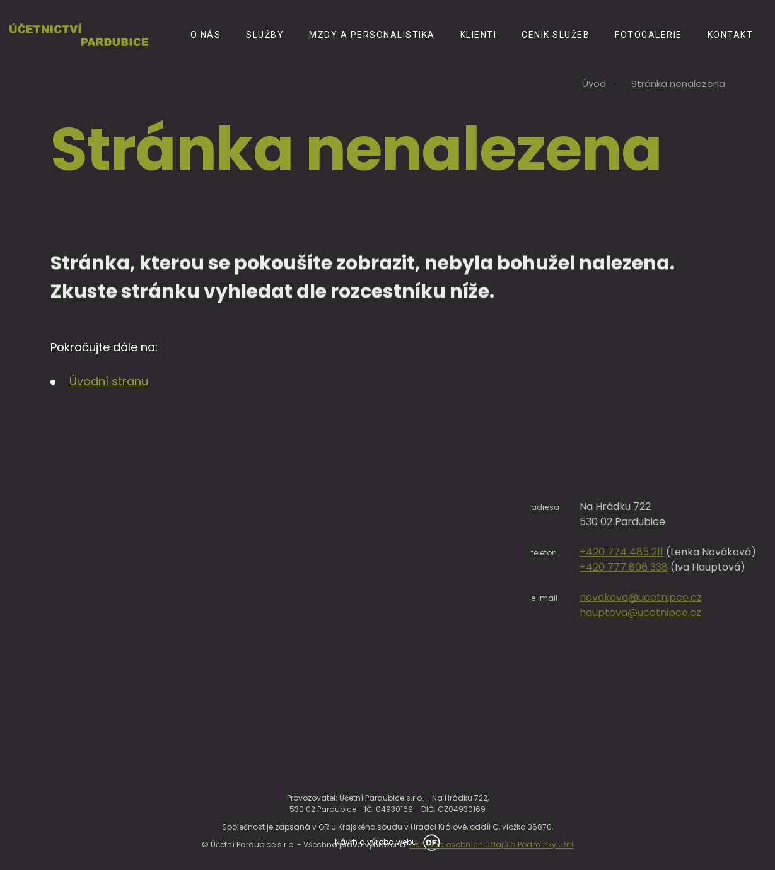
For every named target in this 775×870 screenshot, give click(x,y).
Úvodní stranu (108, 381)
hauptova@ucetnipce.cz (699, 612)
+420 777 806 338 (682, 567)
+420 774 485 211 (680, 552)
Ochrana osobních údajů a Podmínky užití (491, 857)
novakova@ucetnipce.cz (699, 597)
